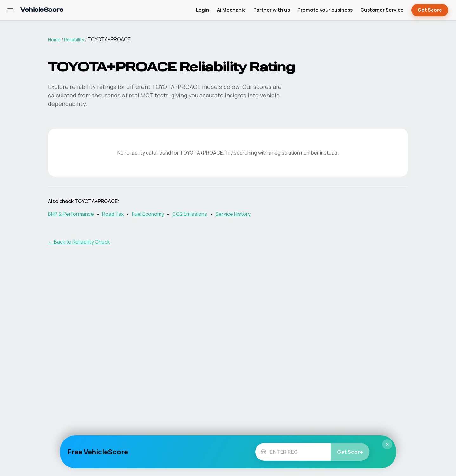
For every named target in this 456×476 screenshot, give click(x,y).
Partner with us (271, 10)
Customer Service (382, 10)
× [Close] (387, 444)
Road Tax (113, 213)
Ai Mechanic (231, 10)
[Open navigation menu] (10, 10)
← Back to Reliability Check (79, 241)
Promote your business (325, 10)
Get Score (429, 10)
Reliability (74, 39)
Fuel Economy (148, 213)
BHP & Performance (71, 213)
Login (202, 10)
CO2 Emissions (189, 213)
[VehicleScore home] (41, 10)
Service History (233, 213)
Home (54, 39)
